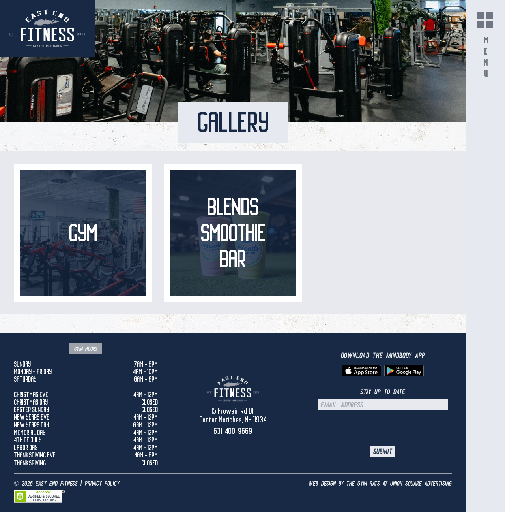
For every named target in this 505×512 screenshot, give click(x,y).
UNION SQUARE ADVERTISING (421, 483)
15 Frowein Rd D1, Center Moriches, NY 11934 (232, 415)
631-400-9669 (232, 431)
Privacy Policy (102, 483)
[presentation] (382, 428)
